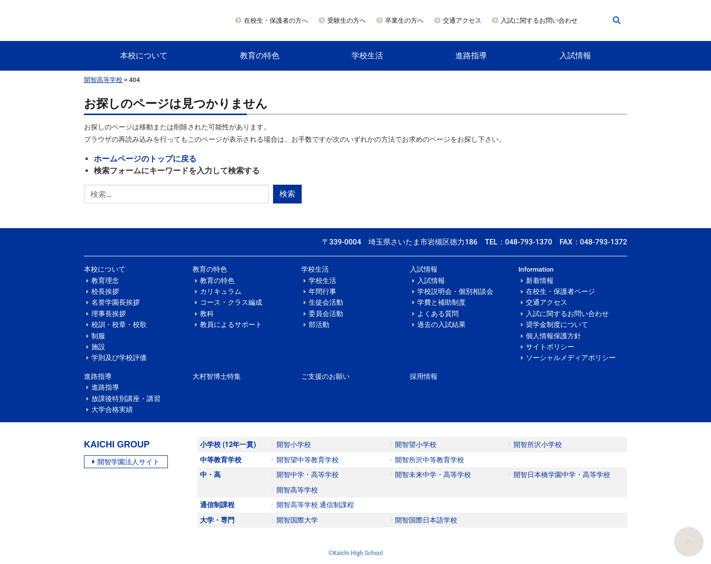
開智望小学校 (413, 444)
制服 (98, 336)
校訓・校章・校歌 (119, 324)
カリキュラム (220, 291)
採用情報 (423, 376)
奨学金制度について (557, 324)
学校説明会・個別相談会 (455, 291)
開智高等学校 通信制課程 (313, 505)
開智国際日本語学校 (423, 520)
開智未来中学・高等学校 (430, 475)
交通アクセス (462, 20)
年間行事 (322, 291)
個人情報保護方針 (553, 336)
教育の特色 (259, 55)
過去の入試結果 (441, 324)
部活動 (319, 324)
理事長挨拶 (108, 314)
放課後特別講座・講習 (125, 399)
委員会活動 (326, 314)
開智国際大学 (295, 520)
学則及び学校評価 (119, 358)
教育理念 (105, 280)
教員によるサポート (231, 324)
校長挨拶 (105, 291)
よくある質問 (438, 314)
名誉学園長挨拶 (115, 302)
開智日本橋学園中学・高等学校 (559, 475)
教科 (207, 314)
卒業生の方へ (404, 20)
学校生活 (367, 55)
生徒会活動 (326, 302)
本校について (143, 55)
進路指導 (471, 55)
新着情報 (539, 280)
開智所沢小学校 (535, 444)
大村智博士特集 (217, 376)
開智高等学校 (103, 79)
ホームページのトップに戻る (145, 158)
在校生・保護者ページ (560, 291)
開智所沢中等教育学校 (427, 460)
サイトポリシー (550, 347)
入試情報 (575, 55)
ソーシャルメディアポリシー (571, 358)
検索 (287, 194)
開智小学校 (291, 444)
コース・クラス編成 (231, 302)
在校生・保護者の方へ (276, 20)
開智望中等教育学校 (305, 460)
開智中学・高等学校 (305, 475)
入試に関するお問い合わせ (539, 20)
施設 (98, 347)
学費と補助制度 (441, 302)
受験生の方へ (346, 20)
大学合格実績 (112, 409)
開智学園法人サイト (125, 462)
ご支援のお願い (325, 376)
